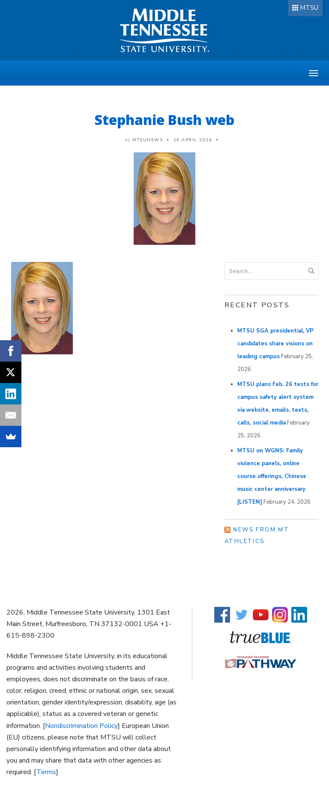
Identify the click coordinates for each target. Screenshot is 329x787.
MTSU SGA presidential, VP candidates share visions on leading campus (275, 343)
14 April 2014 (192, 140)
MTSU (309, 7)
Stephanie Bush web (164, 119)
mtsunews (147, 140)
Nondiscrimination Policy (81, 726)
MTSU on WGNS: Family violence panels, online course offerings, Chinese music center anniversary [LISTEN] (271, 476)
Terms (46, 772)
